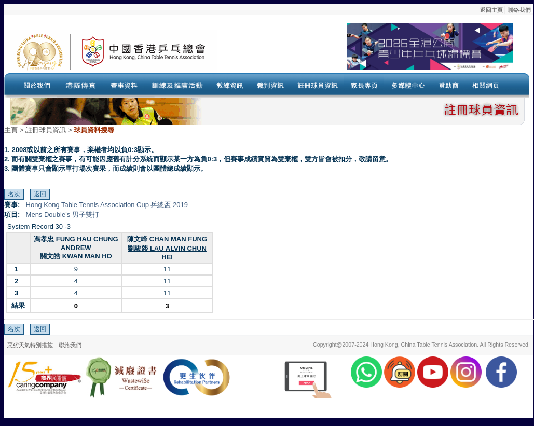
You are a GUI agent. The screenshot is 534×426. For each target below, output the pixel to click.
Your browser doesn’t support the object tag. (365, 51)
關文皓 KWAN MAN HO (76, 256)
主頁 (11, 130)
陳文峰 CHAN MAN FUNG (167, 239)
